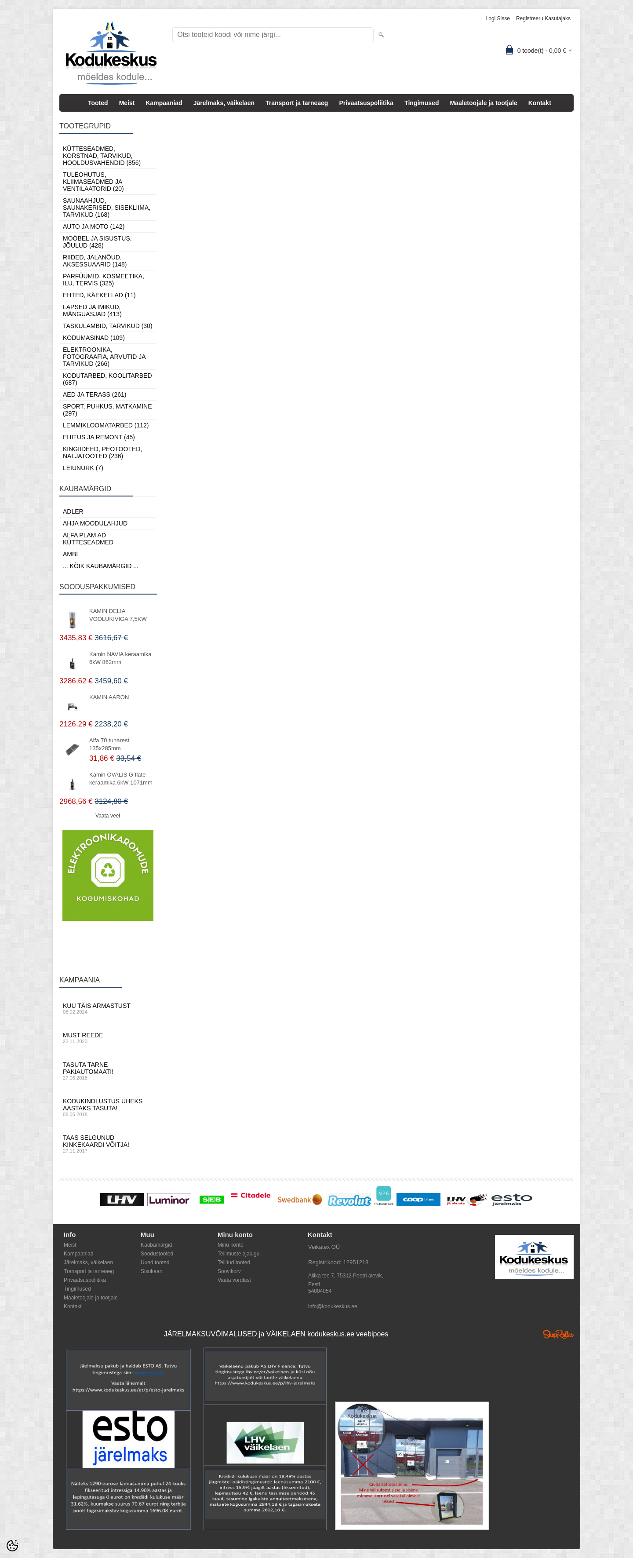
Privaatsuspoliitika (366, 102)
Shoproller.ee (558, 1334)
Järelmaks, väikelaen (224, 102)
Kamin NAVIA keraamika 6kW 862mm (120, 658)
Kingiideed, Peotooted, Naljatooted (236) (102, 452)
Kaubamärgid (156, 1245)
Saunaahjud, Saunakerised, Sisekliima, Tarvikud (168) (106, 207)
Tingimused (421, 102)
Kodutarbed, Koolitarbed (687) (107, 379)
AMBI (70, 554)
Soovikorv (229, 1271)
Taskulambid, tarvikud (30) (108, 325)
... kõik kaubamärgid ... (100, 565)
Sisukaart (152, 1271)
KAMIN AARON (109, 697)
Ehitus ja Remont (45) (99, 437)
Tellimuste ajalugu (238, 1254)
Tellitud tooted (234, 1262)
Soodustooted (157, 1254)
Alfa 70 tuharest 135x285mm (109, 744)
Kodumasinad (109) (94, 337)
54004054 (319, 1291)
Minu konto (231, 1245)
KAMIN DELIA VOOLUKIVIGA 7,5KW (118, 615)
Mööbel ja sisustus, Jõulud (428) (97, 242)
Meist (127, 102)
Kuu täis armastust (108, 1008)
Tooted (98, 102)
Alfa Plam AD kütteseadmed (88, 539)
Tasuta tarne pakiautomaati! (108, 1070)
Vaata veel (107, 816)
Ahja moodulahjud (95, 523)
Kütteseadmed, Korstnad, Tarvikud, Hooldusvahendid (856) (102, 155)
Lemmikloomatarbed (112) (106, 425)
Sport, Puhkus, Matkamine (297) (107, 410)
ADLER (73, 511)
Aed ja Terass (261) (94, 394)
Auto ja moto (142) (93, 226)
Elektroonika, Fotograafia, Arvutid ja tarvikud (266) (104, 356)
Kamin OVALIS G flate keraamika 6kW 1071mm (121, 778)
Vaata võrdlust (234, 1280)
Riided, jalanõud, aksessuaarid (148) (95, 261)
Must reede (108, 1038)
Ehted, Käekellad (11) (99, 295)
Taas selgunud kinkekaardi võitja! (108, 1143)
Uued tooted (155, 1262)
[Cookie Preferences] (12, 1546)
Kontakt (539, 102)
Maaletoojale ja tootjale (483, 102)
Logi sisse (498, 18)
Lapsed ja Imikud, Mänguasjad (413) (92, 310)
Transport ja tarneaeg (297, 102)
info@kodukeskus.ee (332, 1306)
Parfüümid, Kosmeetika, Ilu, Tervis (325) (103, 280)
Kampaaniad (164, 102)
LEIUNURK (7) (83, 467)
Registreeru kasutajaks (543, 18)
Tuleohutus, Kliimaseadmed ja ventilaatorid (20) (93, 181)
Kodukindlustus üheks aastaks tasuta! (108, 1107)
